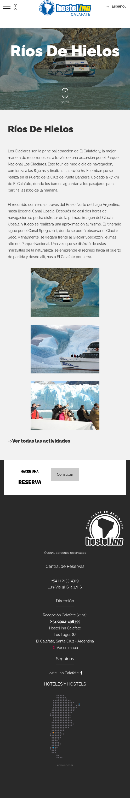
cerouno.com (65, 765)
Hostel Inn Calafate (65, 673)
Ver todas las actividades (41, 441)
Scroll (65, 96)
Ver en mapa (67, 648)
